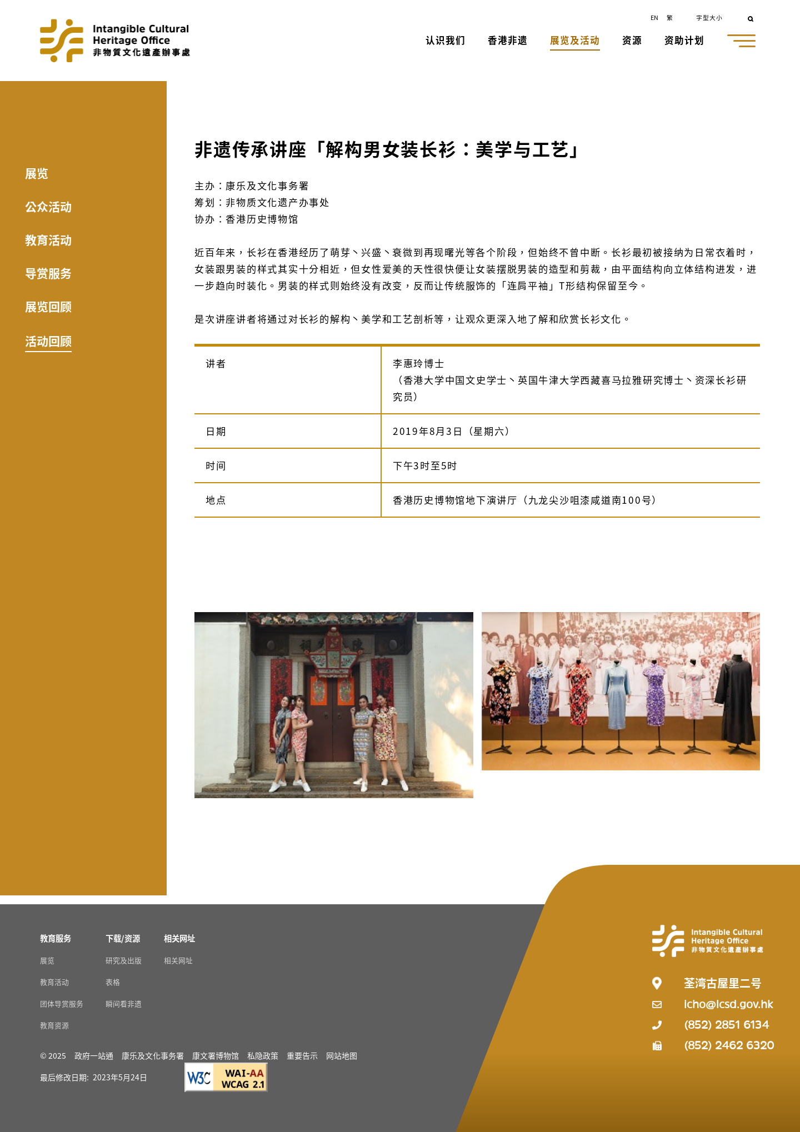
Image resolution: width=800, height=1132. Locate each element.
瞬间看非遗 (124, 1003)
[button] (447, 41)
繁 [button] (670, 17)
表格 (113, 981)
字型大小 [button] (709, 17)
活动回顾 (48, 340)
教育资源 (54, 1025)
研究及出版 (124, 960)
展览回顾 (48, 306)
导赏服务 (48, 272)
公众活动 (48, 206)
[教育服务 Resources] (55, 938)
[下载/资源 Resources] (123, 938)
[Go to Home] (115, 40)
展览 (36, 172)
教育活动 (48, 239)
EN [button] (654, 17)
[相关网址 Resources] (179, 938)
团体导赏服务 (61, 1003)
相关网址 (178, 960)
